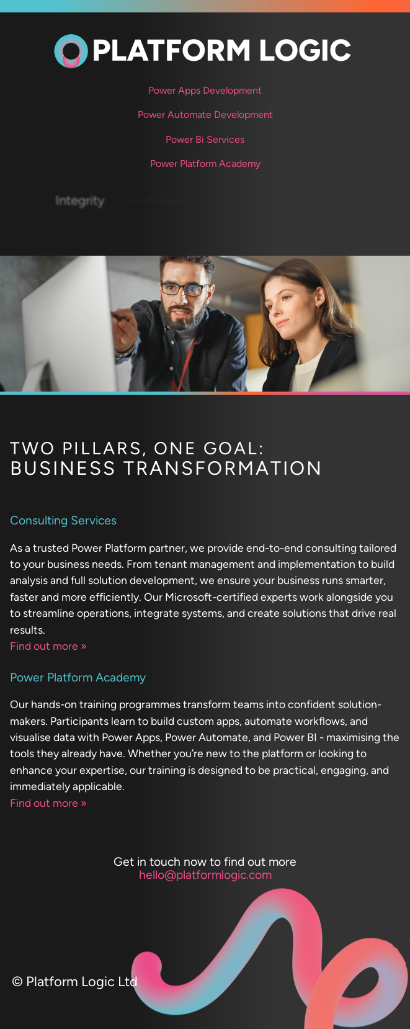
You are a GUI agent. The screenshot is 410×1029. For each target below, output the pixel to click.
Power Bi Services (205, 139)
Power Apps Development (205, 90)
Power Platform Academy (205, 163)
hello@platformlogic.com (205, 875)
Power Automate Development (205, 114)
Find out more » (48, 645)
